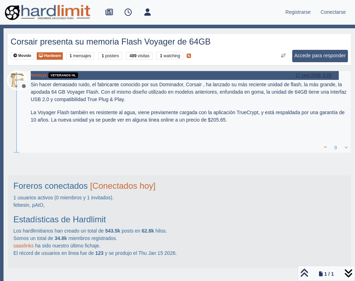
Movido (22, 55)
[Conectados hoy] (122, 186)
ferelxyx (39, 75)
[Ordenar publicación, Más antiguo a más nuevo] (283, 56)
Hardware (49, 55)
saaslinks (23, 245)
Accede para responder (320, 55)
